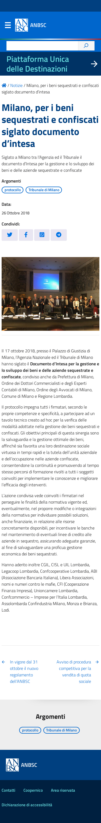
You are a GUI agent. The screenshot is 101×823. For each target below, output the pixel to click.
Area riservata (63, 790)
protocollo (13, 190)
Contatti (8, 790)
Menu (7, 26)
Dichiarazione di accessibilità (27, 805)
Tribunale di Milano (44, 190)
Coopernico (33, 790)
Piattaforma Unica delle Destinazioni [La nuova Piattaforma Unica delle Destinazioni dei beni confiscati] (37, 64)
